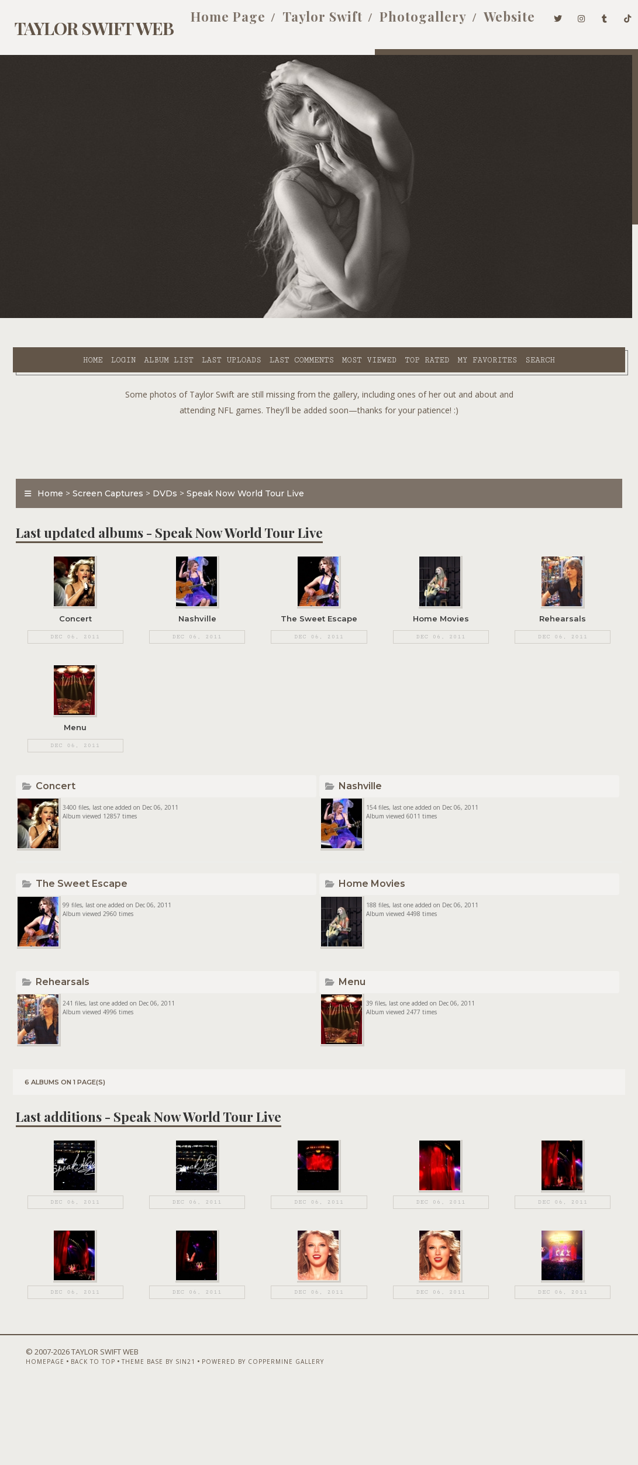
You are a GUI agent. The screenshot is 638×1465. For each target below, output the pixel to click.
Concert (50, 800)
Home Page (210, 22)
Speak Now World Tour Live (239, 477)
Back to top (73, 1434)
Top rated (387, 316)
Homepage (25, 1434)
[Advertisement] (319, 428)
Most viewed (329, 316)
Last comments (262, 316)
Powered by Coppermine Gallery (243, 1434)
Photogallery (405, 22)
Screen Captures (101, 477)
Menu (353, 1021)
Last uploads (192, 316)
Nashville (362, 800)
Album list (129, 316)
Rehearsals (57, 1021)
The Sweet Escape (76, 910)
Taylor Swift (304, 22)
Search (259, 329)
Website (491, 22)
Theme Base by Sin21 (139, 1434)
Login (83, 316)
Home (53, 316)
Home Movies (373, 910)
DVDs (158, 477)
